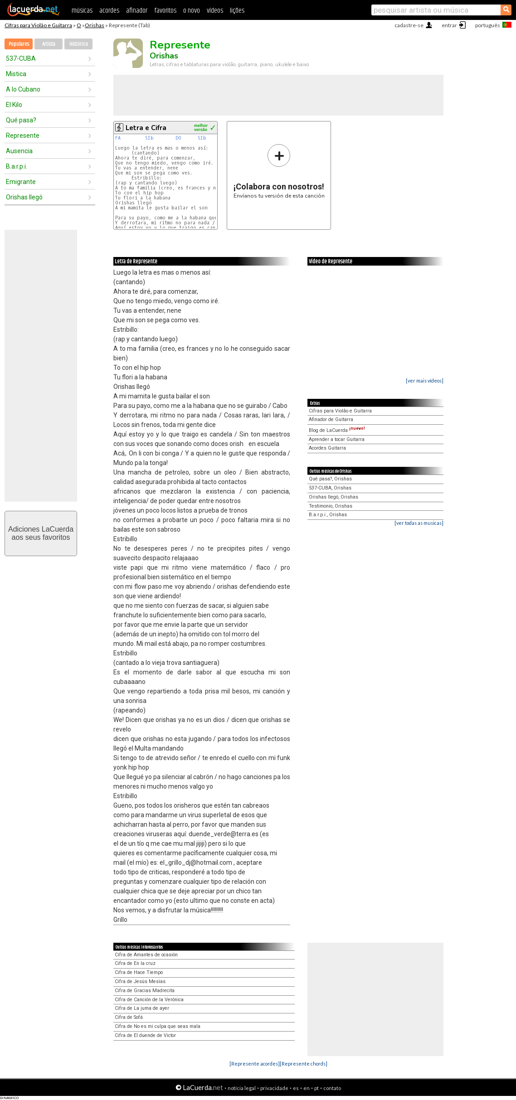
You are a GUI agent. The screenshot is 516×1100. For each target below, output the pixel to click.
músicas (82, 10)
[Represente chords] (303, 1063)
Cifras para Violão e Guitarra (38, 25)
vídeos (215, 10)
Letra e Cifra (146, 127)
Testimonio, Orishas (330, 506)
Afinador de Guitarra (331, 419)
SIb (149, 138)
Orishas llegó (24, 197)
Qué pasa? (21, 120)
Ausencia (19, 151)
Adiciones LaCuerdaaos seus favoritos (40, 533)
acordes (109, 10)
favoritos (165, 10)
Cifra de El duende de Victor (145, 1035)
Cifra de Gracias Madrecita (145, 990)
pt (316, 1088)
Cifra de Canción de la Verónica (149, 1000)
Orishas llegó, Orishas (333, 497)
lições (237, 10)
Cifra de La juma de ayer (142, 1008)
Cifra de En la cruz (135, 963)
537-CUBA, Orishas (330, 488)
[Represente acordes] (254, 1063)
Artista (48, 44)
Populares (19, 44)
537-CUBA (21, 58)
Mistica (16, 74)
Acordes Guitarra (327, 448)
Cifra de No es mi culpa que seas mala (157, 1026)
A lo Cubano (23, 89)
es (296, 1088)
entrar (449, 25)
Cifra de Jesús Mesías (140, 981)
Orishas (94, 25)
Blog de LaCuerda (337, 430)
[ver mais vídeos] (424, 380)
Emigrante (21, 181)
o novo (191, 10)
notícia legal (242, 1088)
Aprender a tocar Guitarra (337, 439)
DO (178, 138)
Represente (22, 135)
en (306, 1088)
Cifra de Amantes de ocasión (146, 955)
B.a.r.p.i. (16, 166)
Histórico (78, 44)
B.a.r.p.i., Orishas (328, 515)
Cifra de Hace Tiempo (139, 972)
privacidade (274, 1088)
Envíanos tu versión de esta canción (279, 171)
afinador (136, 10)
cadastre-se (409, 25)
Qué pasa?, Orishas (330, 479)
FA (118, 138)
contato (332, 1088)
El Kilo (14, 104)
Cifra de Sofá (129, 1017)
